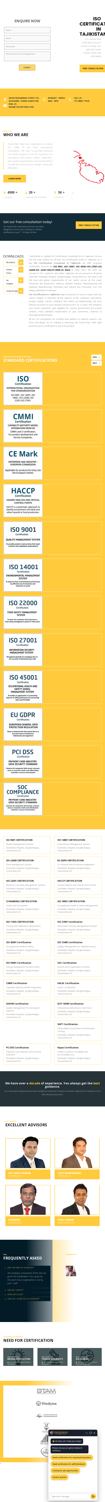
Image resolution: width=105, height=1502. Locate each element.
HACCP (50, 269)
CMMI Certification (16, 983)
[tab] (26, 1268)
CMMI (58, 269)
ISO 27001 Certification (69, 921)
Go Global (82, 1356)
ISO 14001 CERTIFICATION (71, 839)
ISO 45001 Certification (18, 942)
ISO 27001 (92, 266)
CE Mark (65, 269)
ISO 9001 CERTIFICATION (19, 839)
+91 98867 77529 (81, 101)
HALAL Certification (68, 983)
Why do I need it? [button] (13, 1290)
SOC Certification (67, 962)
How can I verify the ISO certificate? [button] (22, 1299)
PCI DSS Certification (17, 1047)
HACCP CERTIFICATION (69, 880)
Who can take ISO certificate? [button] (19, 1268)
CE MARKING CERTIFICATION (21, 901)
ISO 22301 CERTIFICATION (20, 880)
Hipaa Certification (67, 1047)
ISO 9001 (58, 266)
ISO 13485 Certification (69, 942)
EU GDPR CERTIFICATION (70, 860)
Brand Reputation (18, 1356)
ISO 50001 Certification (18, 962)
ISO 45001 (81, 266)
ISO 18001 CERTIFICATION (71, 901)
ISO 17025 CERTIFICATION (20, 921)
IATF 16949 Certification (70, 1003)
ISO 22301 (41, 269)
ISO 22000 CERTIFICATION (20, 860)
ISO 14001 (69, 266)
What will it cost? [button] (13, 1294)
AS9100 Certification (17, 1003)
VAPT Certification (67, 1024)
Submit (27, 67)
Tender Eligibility (52, 1356)
